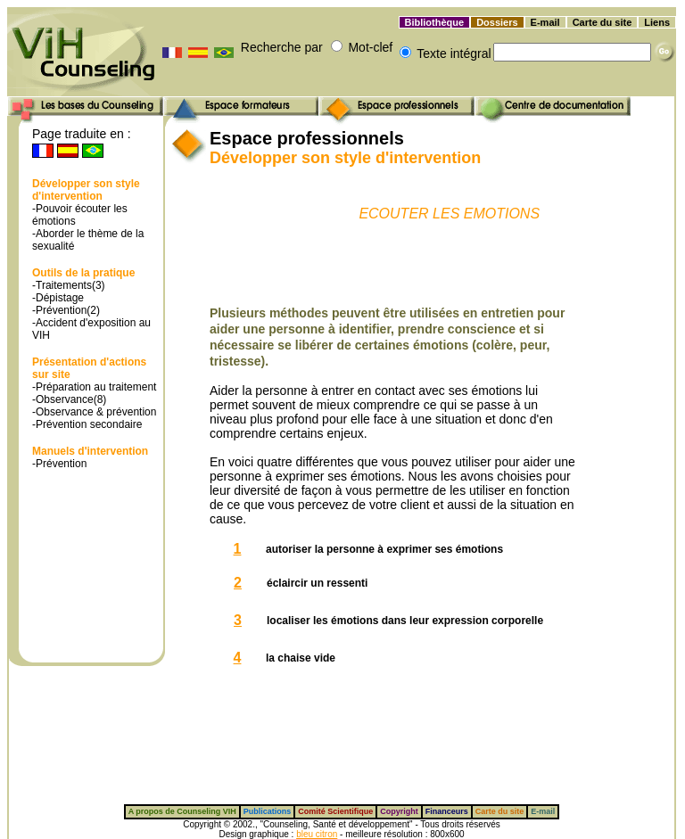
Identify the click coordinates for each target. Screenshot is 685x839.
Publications (267, 811)
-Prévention (59, 463)
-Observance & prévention (94, 412)
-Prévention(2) (66, 310)
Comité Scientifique (335, 811)
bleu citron (316, 834)
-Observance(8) (69, 399)
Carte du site (602, 22)
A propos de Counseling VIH (182, 811)
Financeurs (446, 811)
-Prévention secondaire (87, 424)
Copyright (399, 811)
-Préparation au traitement (94, 387)
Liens (657, 22)
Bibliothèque (435, 22)
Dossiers (496, 22)
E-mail (545, 22)
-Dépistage (58, 298)
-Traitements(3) (68, 285)
